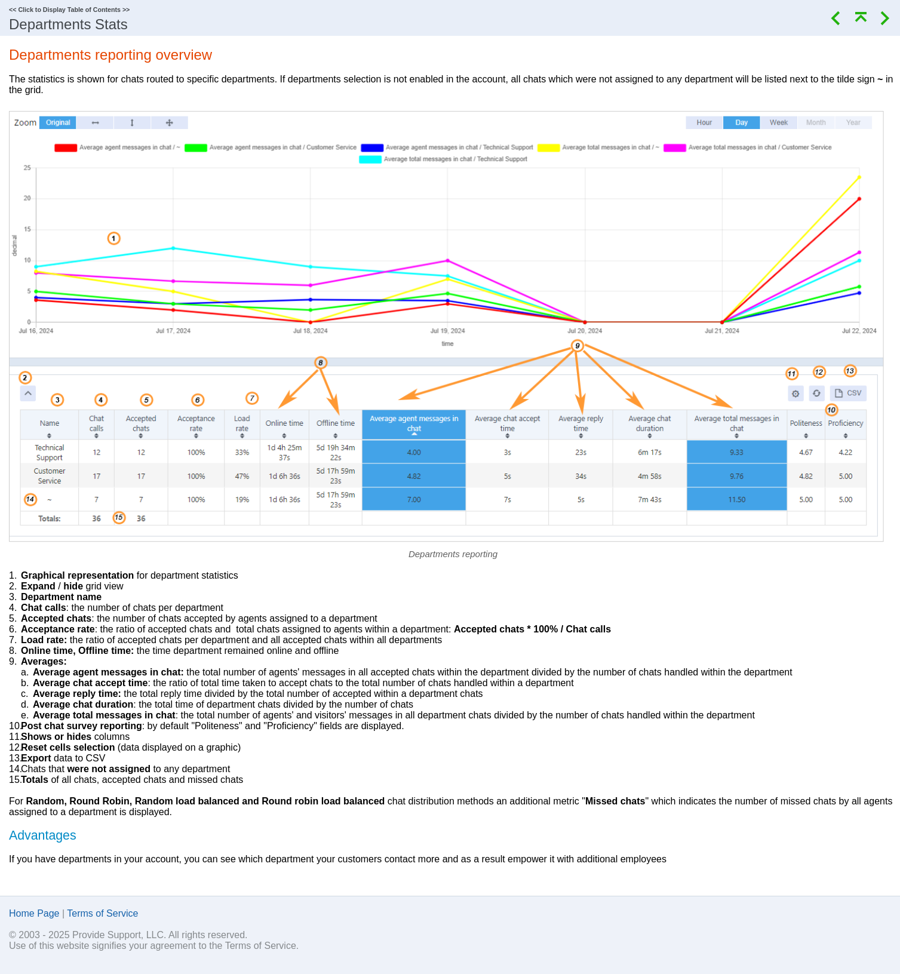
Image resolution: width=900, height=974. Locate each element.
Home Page (34, 913)
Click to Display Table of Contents (69, 9)
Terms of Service (102, 913)
